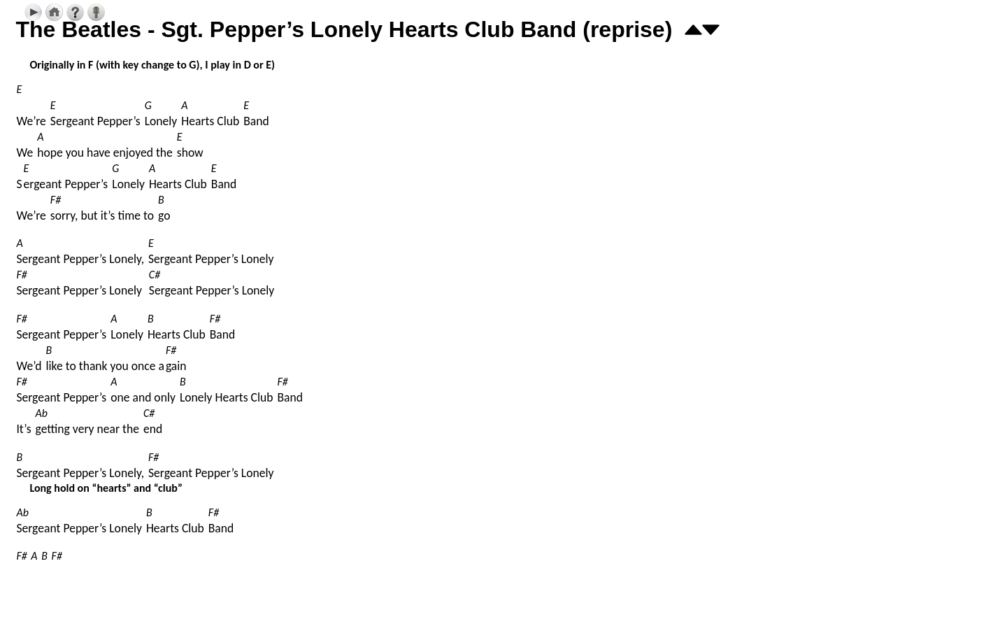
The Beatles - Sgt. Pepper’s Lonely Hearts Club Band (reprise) (343, 29)
